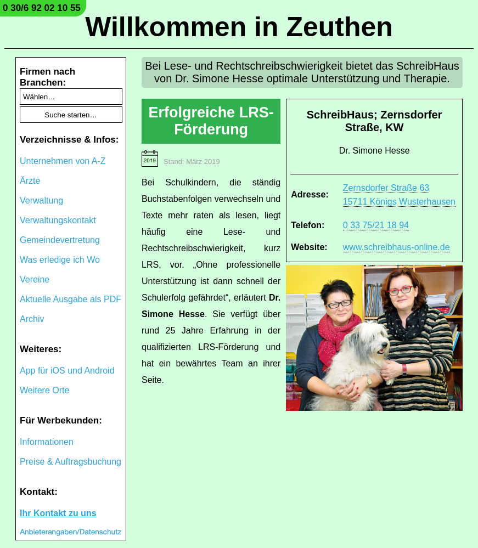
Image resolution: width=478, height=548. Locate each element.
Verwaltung (41, 200)
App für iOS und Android (67, 370)
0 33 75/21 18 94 (376, 225)
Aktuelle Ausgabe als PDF (70, 299)
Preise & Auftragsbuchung (70, 461)
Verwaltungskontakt (58, 220)
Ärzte (30, 180)
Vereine (34, 279)
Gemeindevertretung (60, 240)
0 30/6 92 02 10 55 (42, 8)
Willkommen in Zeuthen (239, 27)
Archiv (32, 319)
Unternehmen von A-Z (63, 161)
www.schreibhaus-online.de (396, 247)
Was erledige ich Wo (60, 259)
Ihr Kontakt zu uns (58, 513)
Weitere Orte (44, 390)
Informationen (47, 442)
